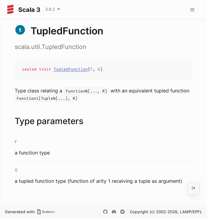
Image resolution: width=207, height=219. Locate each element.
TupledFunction (71, 69)
